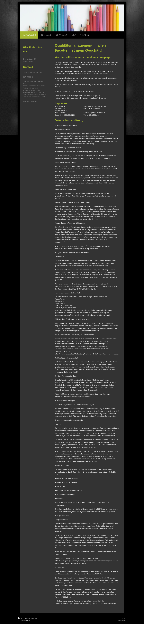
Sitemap (34, 618)
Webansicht (122, 621)
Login (124, 618)
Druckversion (24, 618)
